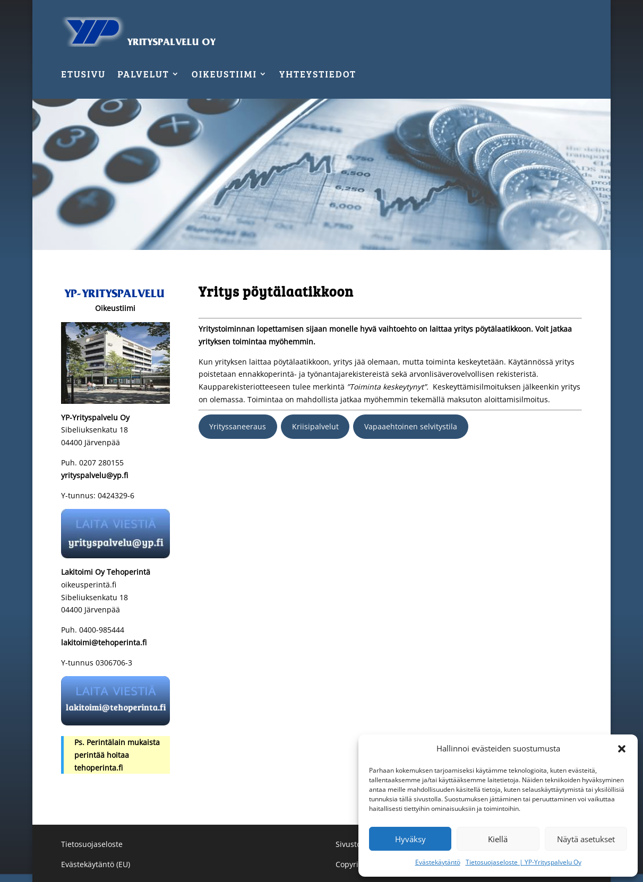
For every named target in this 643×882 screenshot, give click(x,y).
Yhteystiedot (317, 75)
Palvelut (143, 75)
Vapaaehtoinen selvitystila (410, 426)
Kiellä (498, 839)
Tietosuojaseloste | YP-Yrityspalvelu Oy (523, 862)
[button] (621, 748)
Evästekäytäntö (437, 862)
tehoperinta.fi (98, 768)
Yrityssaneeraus (237, 426)
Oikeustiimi (224, 75)
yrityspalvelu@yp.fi (94, 475)
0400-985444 (100, 630)
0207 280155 (101, 462)
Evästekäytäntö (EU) (95, 864)
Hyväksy (410, 839)
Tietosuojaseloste (92, 844)
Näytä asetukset (586, 839)
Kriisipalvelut (315, 426)
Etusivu (83, 75)
